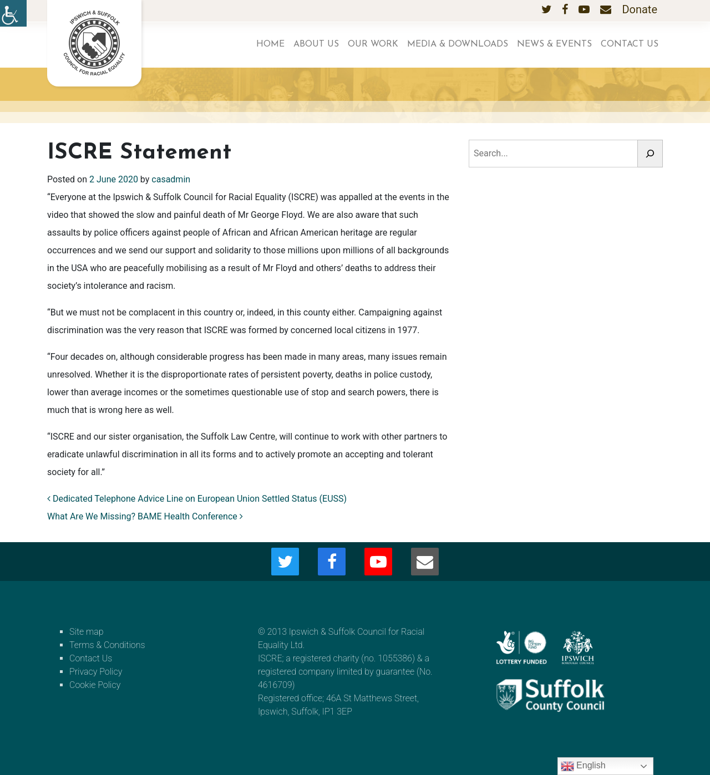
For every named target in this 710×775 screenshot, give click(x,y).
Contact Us (629, 44)
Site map (86, 631)
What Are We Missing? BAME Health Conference (145, 516)
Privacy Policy (95, 671)
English (583, 766)
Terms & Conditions (107, 645)
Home (270, 44)
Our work (373, 44)
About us (316, 44)
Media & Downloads (457, 44)
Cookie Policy (94, 685)
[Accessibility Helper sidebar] (13, 13)
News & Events (554, 44)
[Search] (650, 153)
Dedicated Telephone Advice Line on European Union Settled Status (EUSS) (197, 498)
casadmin (170, 179)
